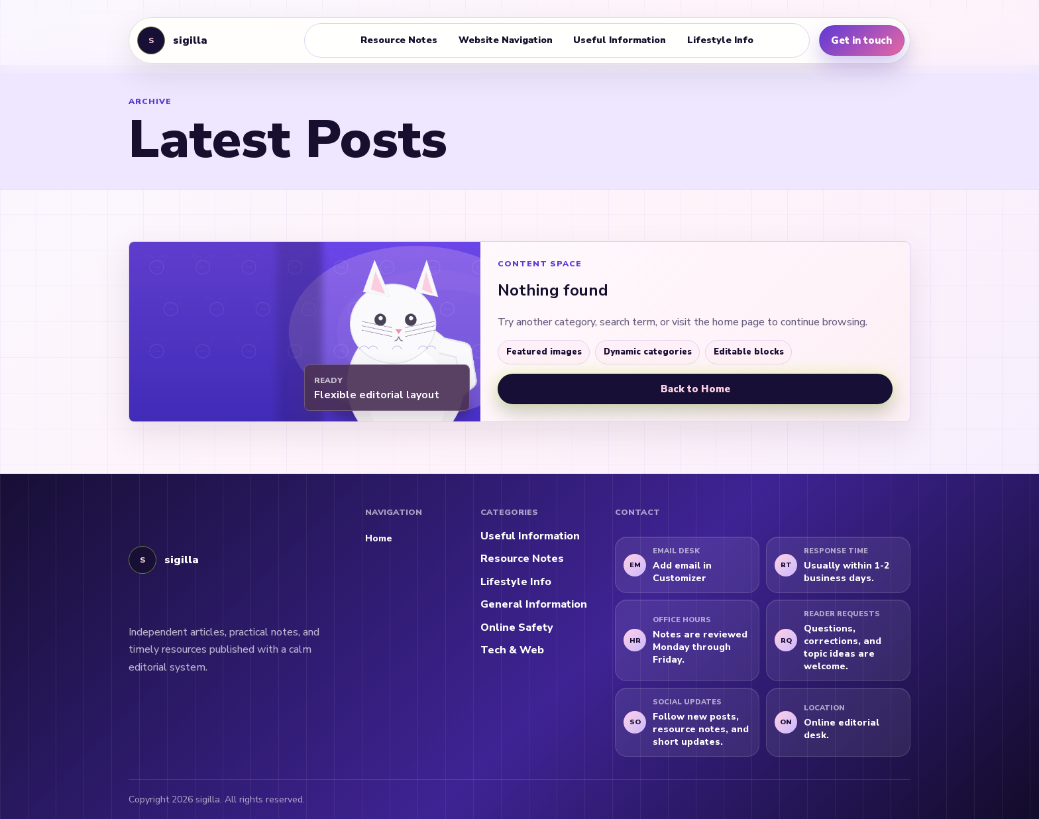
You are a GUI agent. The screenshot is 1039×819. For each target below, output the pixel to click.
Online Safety (516, 627)
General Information (533, 604)
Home (378, 538)
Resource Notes (398, 40)
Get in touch (861, 40)
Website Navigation (506, 40)
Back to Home (695, 389)
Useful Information (619, 40)
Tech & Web (512, 650)
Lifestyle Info (720, 40)
